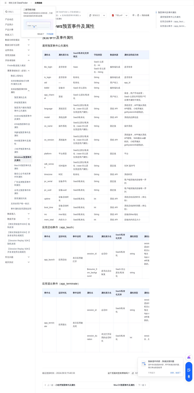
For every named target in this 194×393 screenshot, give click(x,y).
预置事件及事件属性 (167, 12)
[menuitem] (17, 65)
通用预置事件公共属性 (170, 17)
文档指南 (38, 3)
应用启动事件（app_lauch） (173, 21)
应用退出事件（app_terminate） (173, 26)
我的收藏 (145, 15)
